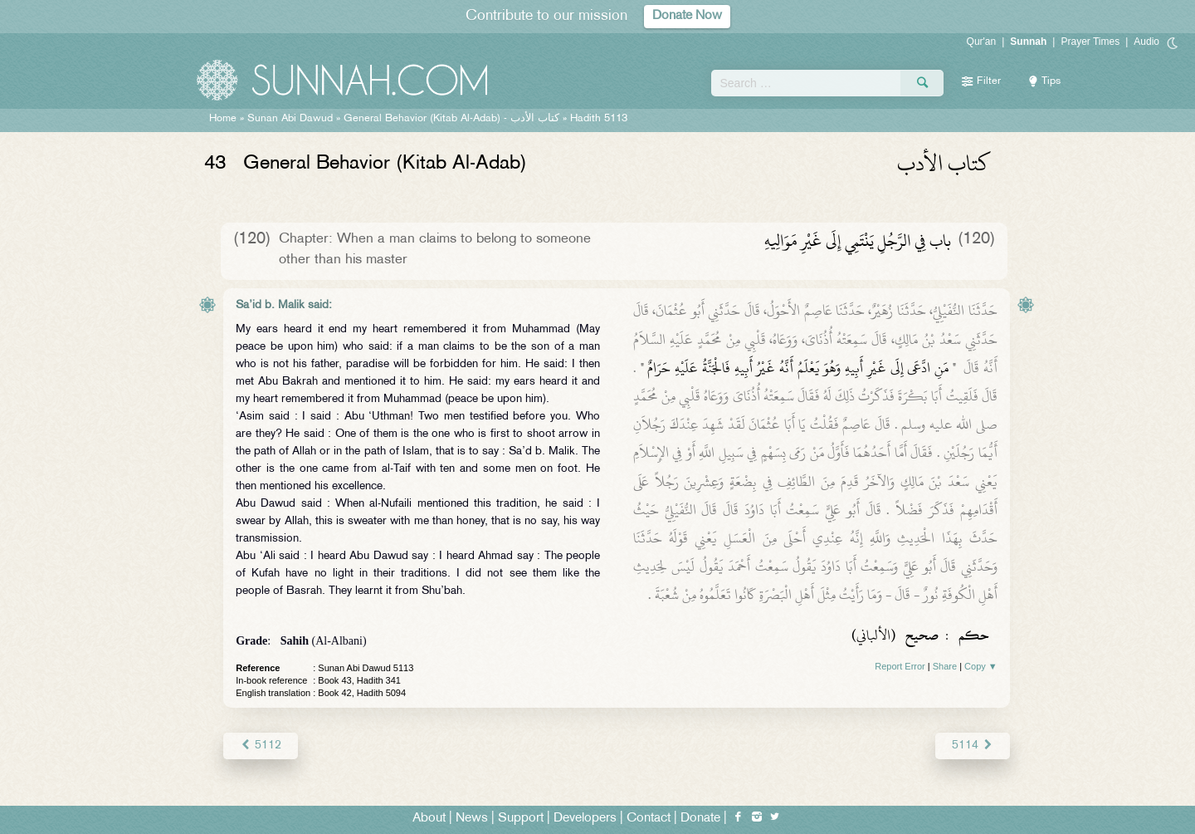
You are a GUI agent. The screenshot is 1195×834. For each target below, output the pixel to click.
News (472, 818)
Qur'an (982, 41)
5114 (972, 745)
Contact (649, 818)
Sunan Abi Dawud (290, 119)
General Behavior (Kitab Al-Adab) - (453, 119)
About (429, 818)
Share (945, 666)
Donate (700, 818)
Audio (1146, 41)
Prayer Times (1090, 41)
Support (521, 818)
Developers (585, 818)
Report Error (900, 666)
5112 (260, 745)
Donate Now (687, 16)
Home (223, 119)
